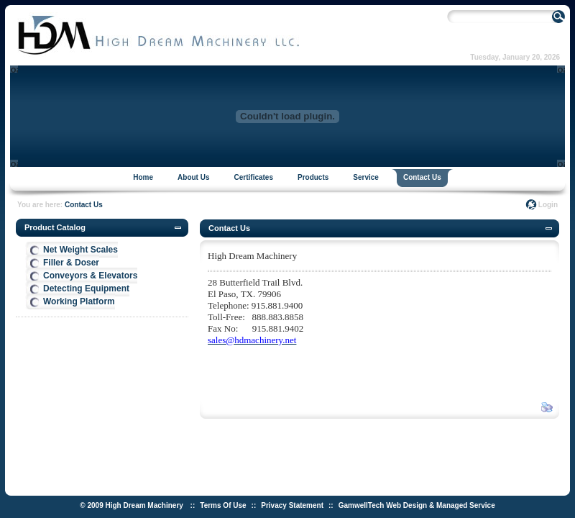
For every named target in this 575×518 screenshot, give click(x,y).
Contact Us (84, 205)
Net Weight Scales (80, 250)
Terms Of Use (223, 505)
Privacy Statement (292, 505)
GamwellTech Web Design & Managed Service (417, 505)
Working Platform (79, 301)
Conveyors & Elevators (90, 276)
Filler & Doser (71, 263)
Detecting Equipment (86, 288)
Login (548, 205)
